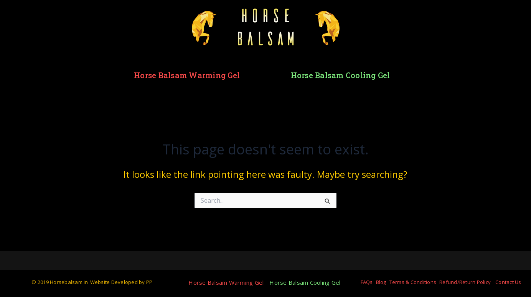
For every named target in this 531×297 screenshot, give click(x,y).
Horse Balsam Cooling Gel (340, 75)
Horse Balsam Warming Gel (187, 75)
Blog (381, 282)
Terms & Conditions (413, 282)
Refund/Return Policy (465, 282)
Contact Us (508, 282)
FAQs (367, 282)
